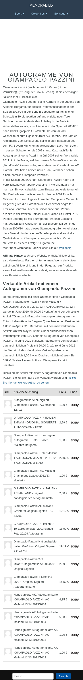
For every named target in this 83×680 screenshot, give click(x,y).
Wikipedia (65, 248)
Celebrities (37, 13)
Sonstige (60, 13)
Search (63, 676)
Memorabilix (41, 5)
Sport (18, 13)
